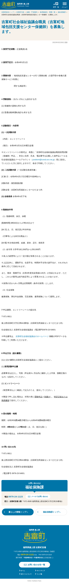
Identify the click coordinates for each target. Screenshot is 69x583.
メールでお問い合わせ (39, 496)
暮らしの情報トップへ (18, 512)
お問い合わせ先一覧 (36, 565)
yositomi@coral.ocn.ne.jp (43, 160)
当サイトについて (26, 574)
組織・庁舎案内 (32, 12)
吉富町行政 (20, 12)
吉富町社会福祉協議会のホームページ (32, 336)
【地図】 (52, 551)
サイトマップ (41, 570)
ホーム (23, 570)
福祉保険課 (62, 12)
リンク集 (39, 574)
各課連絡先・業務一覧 (47, 12)
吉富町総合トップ (7, 12)
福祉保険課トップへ (51, 512)
